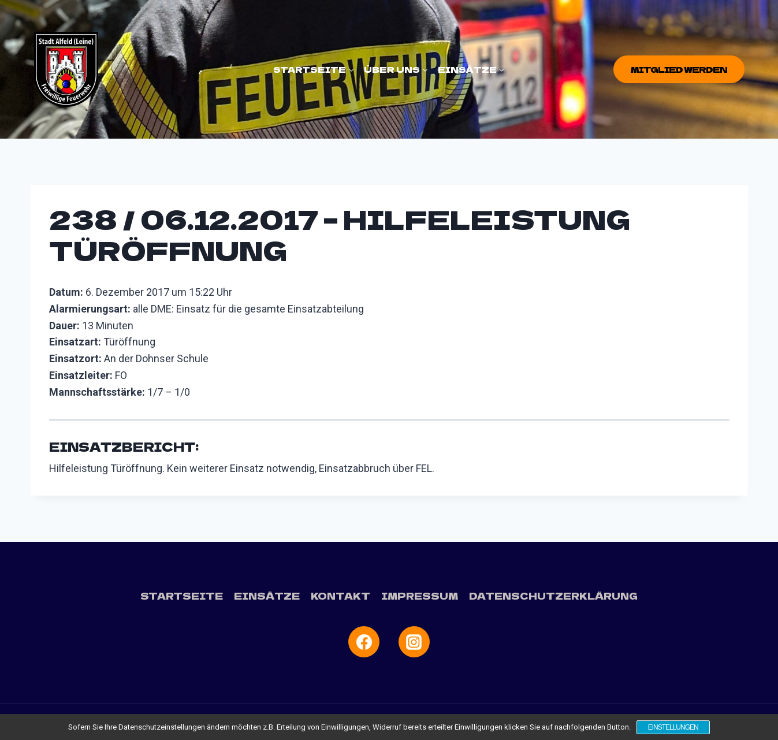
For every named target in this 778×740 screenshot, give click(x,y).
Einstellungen (673, 727)
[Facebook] (363, 641)
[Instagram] (414, 641)
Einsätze (267, 596)
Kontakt (340, 596)
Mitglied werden (679, 69)
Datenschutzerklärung (553, 596)
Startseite (181, 596)
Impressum (419, 596)
